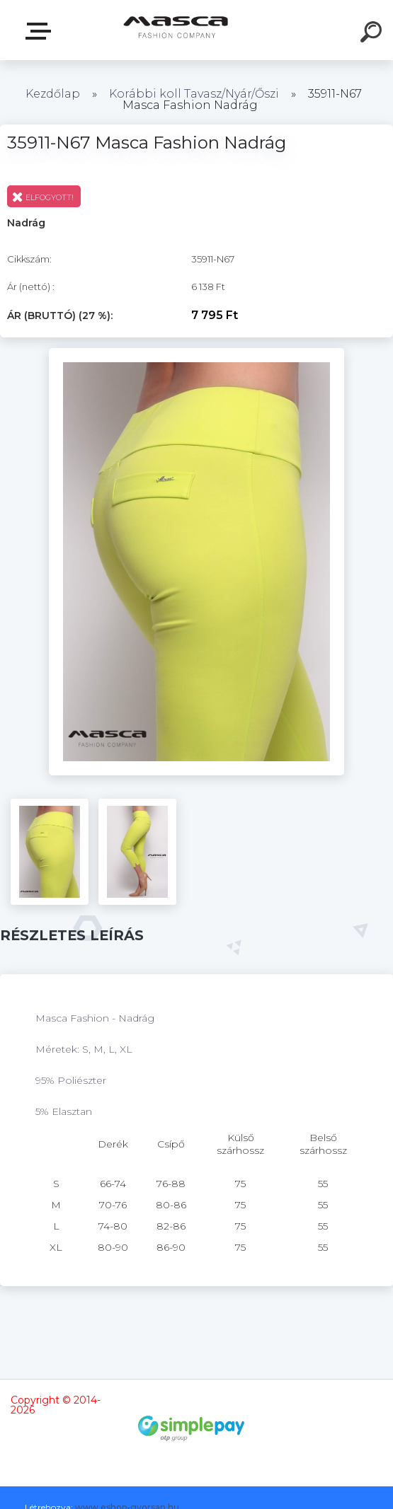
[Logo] (175, 30)
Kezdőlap (52, 93)
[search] (373, 34)
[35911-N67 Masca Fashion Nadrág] (196, 353)
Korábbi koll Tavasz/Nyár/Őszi (195, 93)
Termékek (41, 31)
